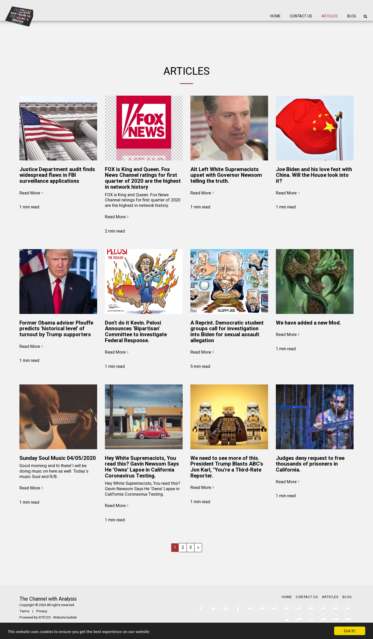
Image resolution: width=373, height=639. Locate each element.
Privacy (41, 611)
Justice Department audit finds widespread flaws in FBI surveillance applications (57, 175)
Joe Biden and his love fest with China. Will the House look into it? (314, 175)
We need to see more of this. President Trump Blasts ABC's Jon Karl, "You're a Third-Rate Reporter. (226, 467)
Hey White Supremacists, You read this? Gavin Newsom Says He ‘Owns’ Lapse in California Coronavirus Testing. (142, 467)
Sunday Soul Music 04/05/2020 (57, 458)
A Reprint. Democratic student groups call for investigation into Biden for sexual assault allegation (227, 332)
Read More (32, 193)
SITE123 (44, 617)
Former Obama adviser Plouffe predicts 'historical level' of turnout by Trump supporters (56, 329)
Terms (24, 611)
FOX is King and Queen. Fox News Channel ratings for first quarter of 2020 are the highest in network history (143, 178)
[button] (365, 16)
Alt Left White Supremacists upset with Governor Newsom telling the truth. (226, 175)
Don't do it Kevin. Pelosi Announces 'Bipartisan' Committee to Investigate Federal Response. (136, 332)
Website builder (65, 617)
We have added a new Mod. (308, 323)
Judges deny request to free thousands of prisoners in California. (310, 464)
